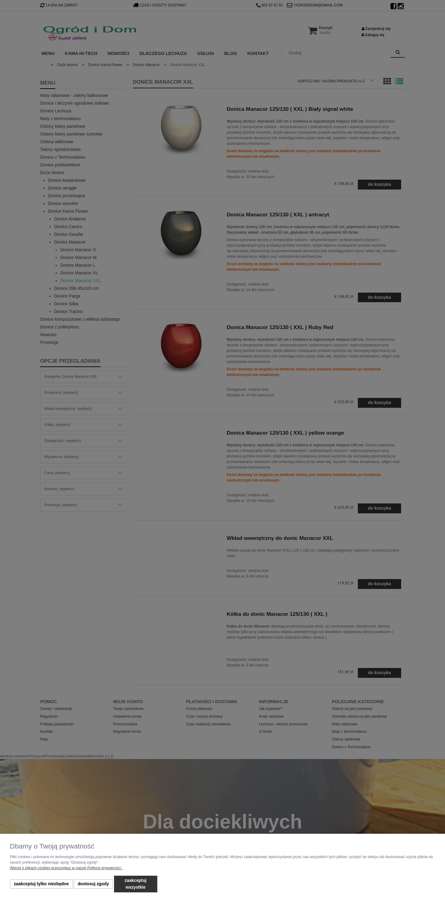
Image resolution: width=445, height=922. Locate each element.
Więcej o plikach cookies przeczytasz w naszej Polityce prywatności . (66, 868)
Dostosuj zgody (93, 884)
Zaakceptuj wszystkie (135, 884)
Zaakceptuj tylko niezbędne (41, 884)
